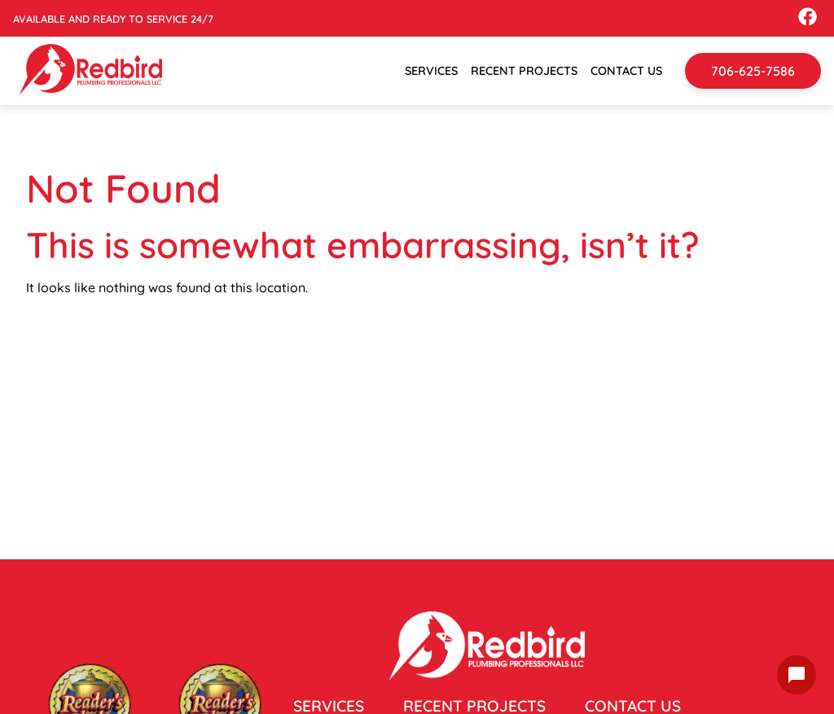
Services (431, 71)
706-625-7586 (753, 71)
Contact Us (626, 71)
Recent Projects (524, 71)
